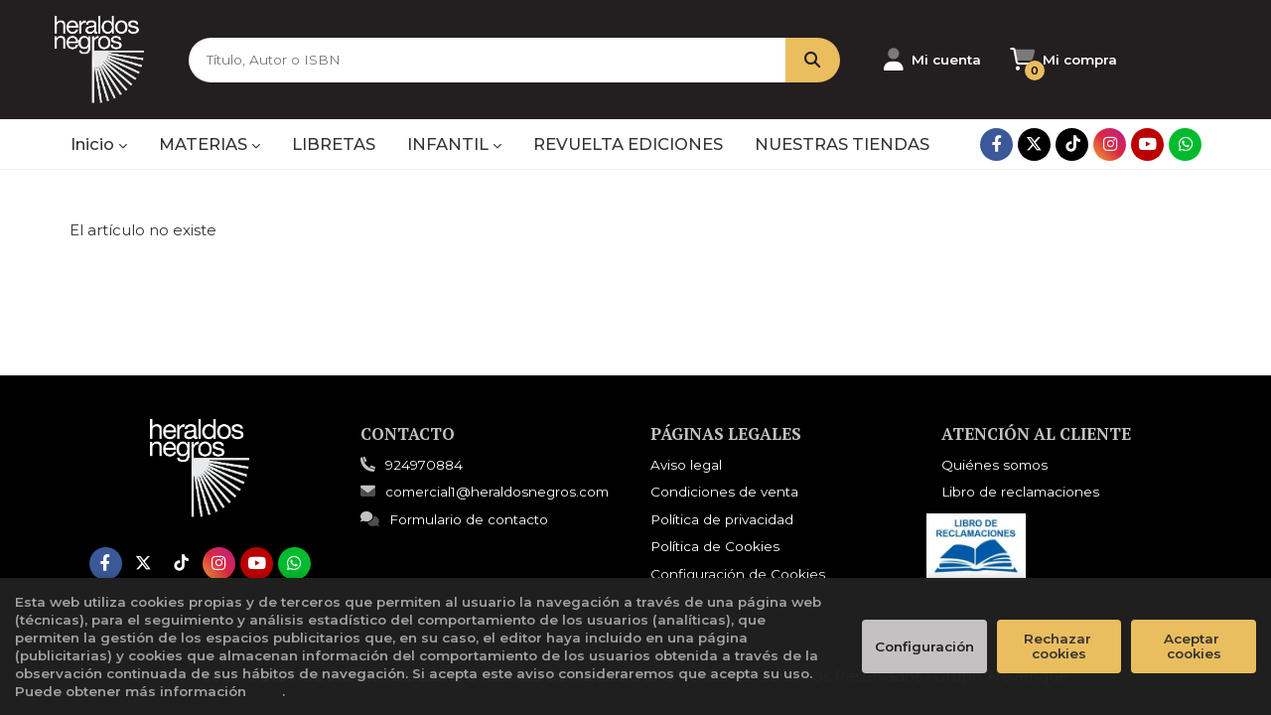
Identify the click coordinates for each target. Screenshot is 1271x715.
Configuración (924, 646)
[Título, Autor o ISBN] (485, 60)
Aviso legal (686, 465)
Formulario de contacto (454, 519)
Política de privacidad (721, 519)
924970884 (424, 465)
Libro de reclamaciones (1020, 492)
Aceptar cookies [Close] (1193, 646)
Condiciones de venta (724, 492)
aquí (266, 691)
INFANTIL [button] (454, 144)
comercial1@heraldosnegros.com (484, 492)
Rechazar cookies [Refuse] (1059, 646)
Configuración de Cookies (737, 574)
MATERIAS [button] (209, 144)
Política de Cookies (714, 546)
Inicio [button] (99, 144)
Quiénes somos (994, 465)
